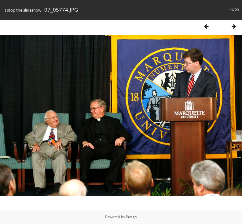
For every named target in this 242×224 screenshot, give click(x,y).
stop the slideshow (24, 10)
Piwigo (131, 216)
